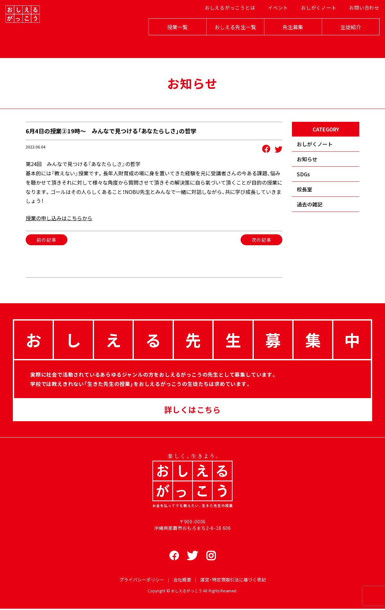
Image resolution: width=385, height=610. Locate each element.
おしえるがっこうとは (229, 23)
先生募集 (285, 39)
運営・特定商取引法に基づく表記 (233, 580)
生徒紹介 (343, 39)
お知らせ (307, 159)
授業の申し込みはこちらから (59, 218)
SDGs (303, 174)
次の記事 (261, 240)
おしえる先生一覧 (228, 39)
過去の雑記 (309, 204)
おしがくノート (314, 23)
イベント (275, 23)
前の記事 (46, 240)
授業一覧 (170, 39)
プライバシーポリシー (141, 580)
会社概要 (182, 580)
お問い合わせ (358, 23)
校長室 (304, 189)
